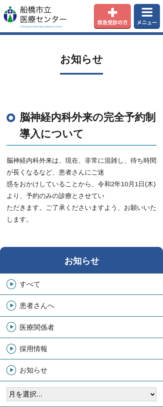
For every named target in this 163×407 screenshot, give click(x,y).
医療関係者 (37, 327)
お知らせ (81, 261)
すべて (30, 284)
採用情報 (33, 348)
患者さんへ (37, 305)
